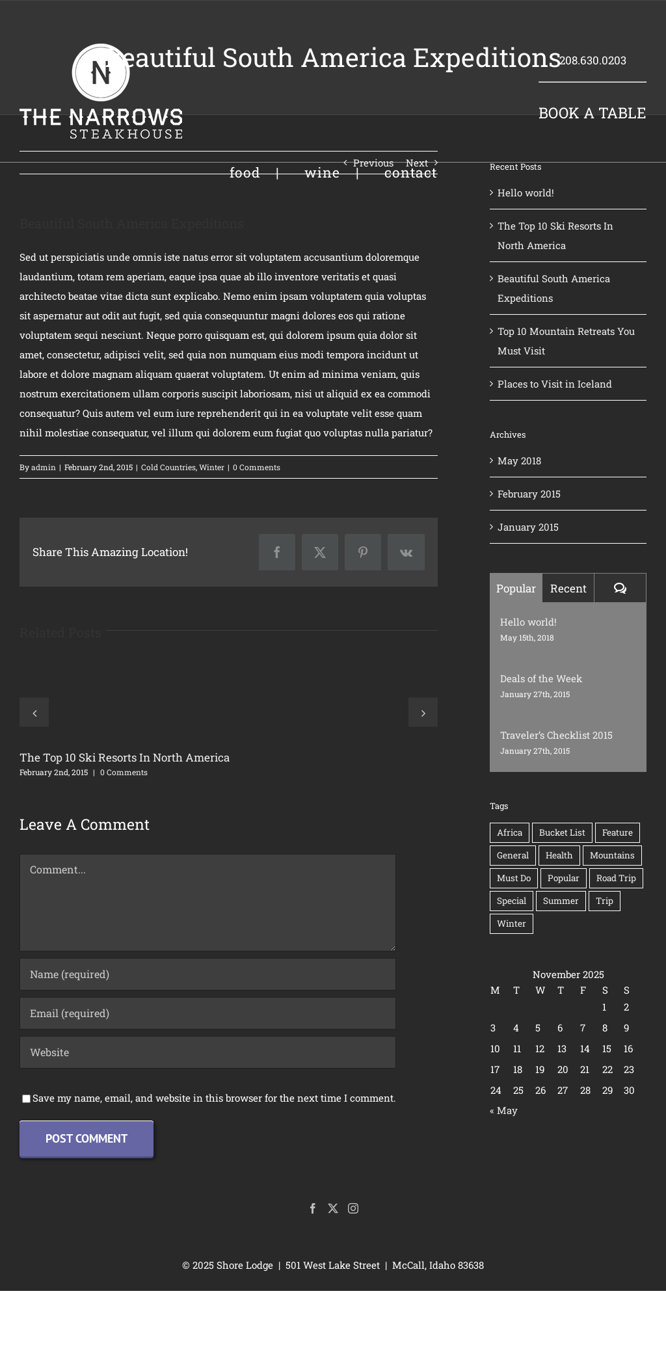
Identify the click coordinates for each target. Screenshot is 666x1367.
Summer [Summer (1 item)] (561, 901)
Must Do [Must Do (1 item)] (514, 878)
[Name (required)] (208, 974)
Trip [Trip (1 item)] (604, 901)
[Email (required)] (208, 1013)
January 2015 (528, 526)
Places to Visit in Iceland (555, 383)
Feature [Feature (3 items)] (617, 832)
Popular (516, 588)
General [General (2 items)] (513, 855)
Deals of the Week (541, 678)
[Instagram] (353, 1208)
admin (43, 467)
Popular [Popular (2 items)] (563, 878)
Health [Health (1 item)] (559, 855)
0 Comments (256, 467)
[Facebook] (313, 1208)
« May (504, 1110)
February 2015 (529, 493)
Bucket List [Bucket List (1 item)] (562, 832)
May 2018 (519, 460)
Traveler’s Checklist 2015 (556, 734)
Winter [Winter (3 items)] (511, 923)
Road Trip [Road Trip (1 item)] (616, 878)
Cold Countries (168, 467)
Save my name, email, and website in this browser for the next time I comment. (214, 1097)
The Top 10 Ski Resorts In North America (125, 757)
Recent (568, 588)
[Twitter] (333, 1208)
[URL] (208, 1052)
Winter (211, 467)
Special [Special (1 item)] (511, 901)
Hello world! (526, 192)
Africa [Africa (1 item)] (509, 832)
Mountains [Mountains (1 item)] (612, 855)
